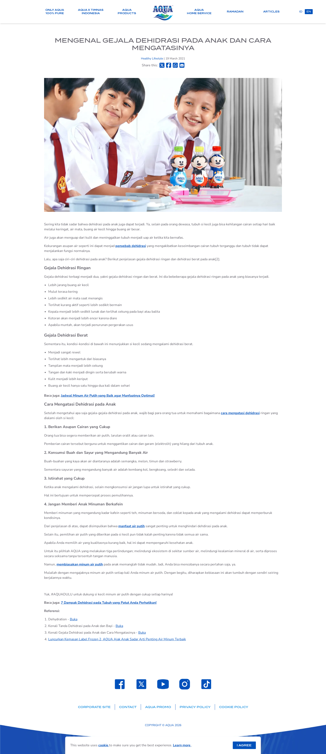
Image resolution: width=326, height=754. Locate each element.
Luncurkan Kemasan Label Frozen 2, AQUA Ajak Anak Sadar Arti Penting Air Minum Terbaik (117, 639)
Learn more (182, 745)
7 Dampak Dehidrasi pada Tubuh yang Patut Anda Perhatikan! (109, 602)
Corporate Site (94, 707)
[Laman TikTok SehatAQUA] (206, 684)
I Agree (244, 745)
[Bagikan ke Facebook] (168, 65)
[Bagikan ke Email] (181, 65)
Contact (128, 707)
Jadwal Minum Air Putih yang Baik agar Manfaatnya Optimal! (108, 395)
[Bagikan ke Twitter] (161, 65)
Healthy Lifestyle (152, 58)
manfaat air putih (131, 526)
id (300, 11)
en (308, 11)
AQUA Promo (158, 707)
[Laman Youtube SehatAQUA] (163, 684)
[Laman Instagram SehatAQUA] (184, 684)
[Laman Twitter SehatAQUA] (141, 684)
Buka (73, 619)
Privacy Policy (195, 707)
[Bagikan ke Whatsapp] (175, 65)
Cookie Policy (233, 707)
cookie (103, 745)
